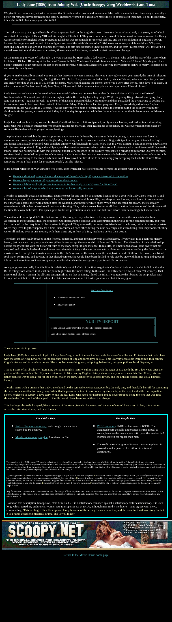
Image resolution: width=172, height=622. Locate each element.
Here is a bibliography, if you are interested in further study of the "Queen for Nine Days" (65, 184)
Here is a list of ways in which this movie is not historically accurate (53, 188)
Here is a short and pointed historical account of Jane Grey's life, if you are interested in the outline (70, 176)
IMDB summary (106, 426)
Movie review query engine (31, 437)
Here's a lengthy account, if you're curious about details (45, 180)
